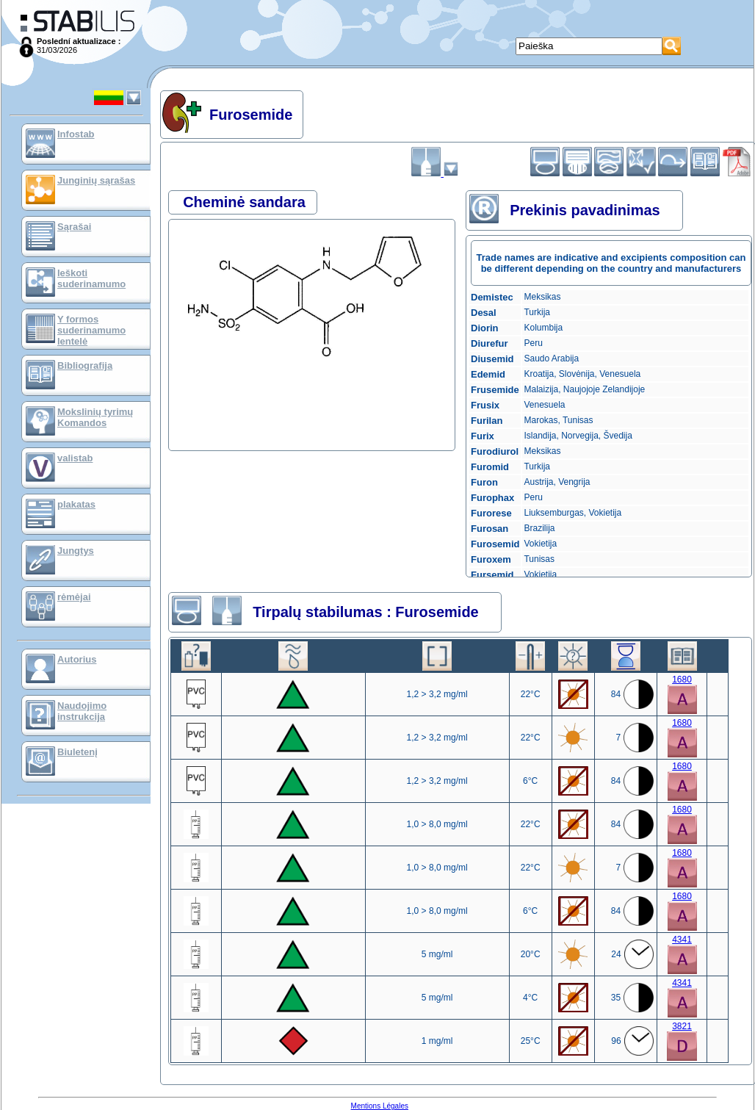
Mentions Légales (379, 1106)
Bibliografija (84, 365)
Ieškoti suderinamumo (91, 278)
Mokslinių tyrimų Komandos (95, 417)
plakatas (76, 504)
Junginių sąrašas (96, 180)
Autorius (76, 659)
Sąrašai (74, 226)
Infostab (76, 134)
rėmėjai (74, 596)
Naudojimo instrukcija (81, 711)
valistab (75, 458)
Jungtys (75, 550)
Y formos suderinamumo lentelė (91, 330)
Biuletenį (77, 751)
